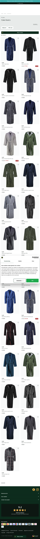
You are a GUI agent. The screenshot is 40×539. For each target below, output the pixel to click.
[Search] (20, 10)
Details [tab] (20, 261)
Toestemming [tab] (7, 261)
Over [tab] (33, 261)
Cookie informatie (13, 530)
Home (2, 13)
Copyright (3, 532)
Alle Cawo (10, 27)
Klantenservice (20, 493)
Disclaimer (21, 530)
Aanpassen (19, 280)
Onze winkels (20, 496)
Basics (5, 13)
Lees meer (35, 24)
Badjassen (4, 27)
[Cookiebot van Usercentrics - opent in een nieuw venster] (33, 257)
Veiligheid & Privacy (5, 530)
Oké (32, 280)
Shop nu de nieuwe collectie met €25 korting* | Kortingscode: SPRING (20, 1)
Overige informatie (10, 532)
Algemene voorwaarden (28, 530)
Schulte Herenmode (20, 499)
